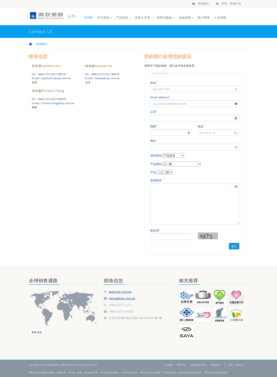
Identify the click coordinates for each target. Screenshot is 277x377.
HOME (88, 17)
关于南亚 (104, 17)
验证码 (155, 230)
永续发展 (186, 17)
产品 (153, 172)
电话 (201, 126)
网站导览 (181, 364)
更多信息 (36, 332)
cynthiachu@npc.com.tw (56, 78)
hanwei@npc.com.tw (107, 78)
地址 (153, 141)
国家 (153, 126)
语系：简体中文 (228, 3)
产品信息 (123, 17)
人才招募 (220, 17)
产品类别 (156, 164)
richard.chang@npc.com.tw (57, 103)
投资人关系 (144, 17)
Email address (160, 97)
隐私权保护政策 (199, 364)
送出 (234, 246)
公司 (153, 112)
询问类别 (156, 155)
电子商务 (204, 17)
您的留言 (157, 180)
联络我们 (200, 3)
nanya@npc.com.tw (122, 298)
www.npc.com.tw (120, 292)
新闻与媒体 (166, 17)
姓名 (153, 83)
